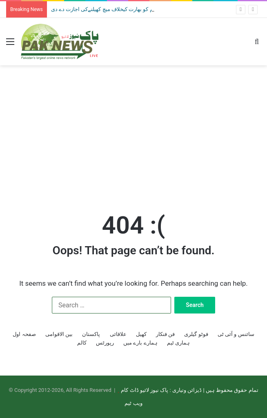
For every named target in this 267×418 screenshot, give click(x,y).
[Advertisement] (133, 130)
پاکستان (91, 334)
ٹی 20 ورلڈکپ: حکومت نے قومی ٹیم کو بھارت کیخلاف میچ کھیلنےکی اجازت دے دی (140, 9)
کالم (82, 343)
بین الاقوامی (59, 334)
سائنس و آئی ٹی (236, 334)
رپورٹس (105, 343)
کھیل (141, 334)
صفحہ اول (24, 334)
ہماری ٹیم (178, 343)
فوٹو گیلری (196, 334)
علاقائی (118, 334)
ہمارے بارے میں (140, 343)
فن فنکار (165, 334)
